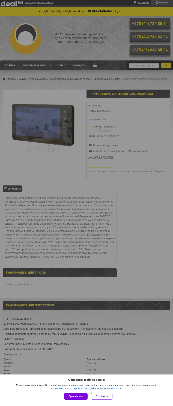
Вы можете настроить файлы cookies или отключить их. (85, 388)
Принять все (76, 396)
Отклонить (102, 396)
